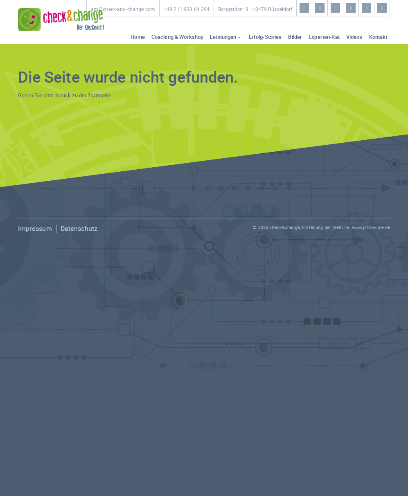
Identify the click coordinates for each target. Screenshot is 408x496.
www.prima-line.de (371, 227)
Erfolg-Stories (265, 36)
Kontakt (378, 36)
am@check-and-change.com (123, 9)
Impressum (35, 228)
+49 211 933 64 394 (187, 9)
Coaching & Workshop (177, 36)
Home (138, 36)
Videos (354, 36)
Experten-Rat (324, 36)
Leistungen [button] (223, 36)
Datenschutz (79, 228)
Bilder (295, 36)
